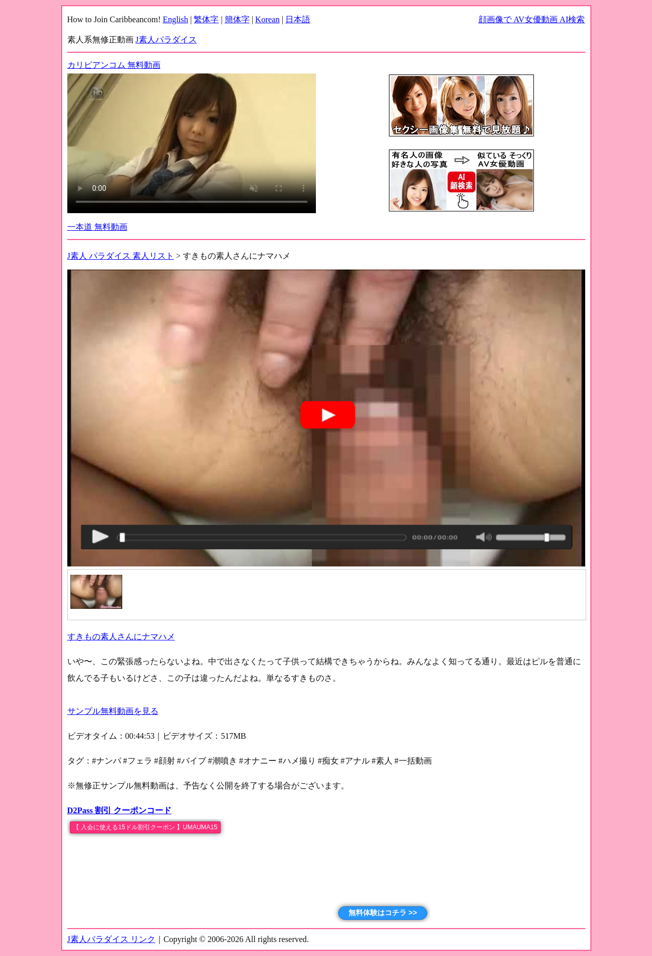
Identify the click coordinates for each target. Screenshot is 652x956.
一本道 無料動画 (97, 226)
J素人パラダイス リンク (111, 939)
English (175, 19)
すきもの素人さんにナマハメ (121, 636)
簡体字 (237, 19)
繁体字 (206, 19)
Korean (267, 19)
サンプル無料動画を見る (112, 711)
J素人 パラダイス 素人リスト (120, 255)
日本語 (297, 19)
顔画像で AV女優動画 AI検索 (532, 19)
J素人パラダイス (166, 39)
